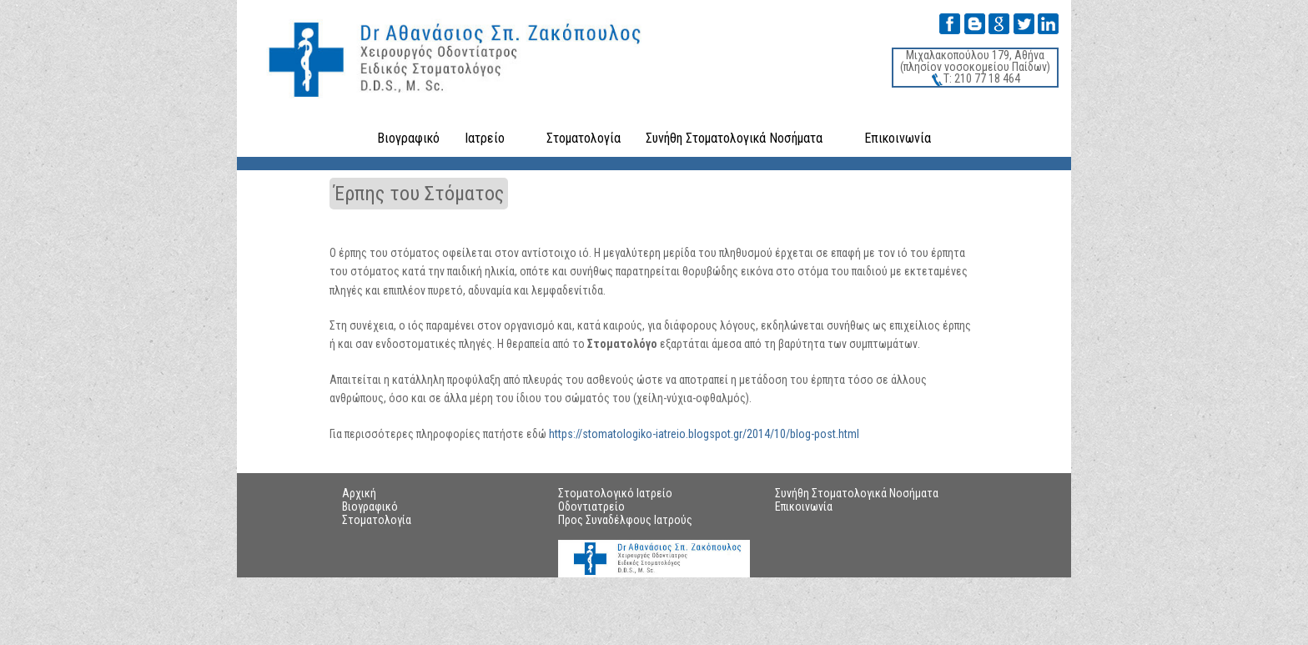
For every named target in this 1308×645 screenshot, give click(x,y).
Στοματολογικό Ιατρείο (615, 493)
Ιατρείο (485, 138)
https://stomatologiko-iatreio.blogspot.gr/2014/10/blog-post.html (704, 434)
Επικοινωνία (897, 138)
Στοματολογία (583, 138)
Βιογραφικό (408, 138)
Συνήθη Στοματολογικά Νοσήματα (734, 138)
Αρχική (359, 493)
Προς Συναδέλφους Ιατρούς (625, 520)
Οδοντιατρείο (591, 506)
